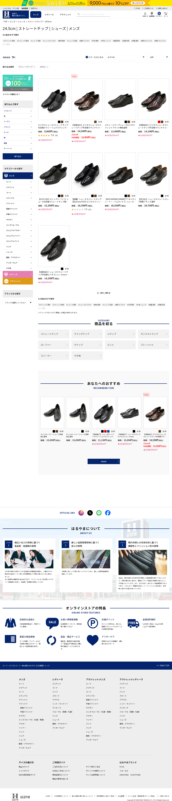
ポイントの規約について (95, 770)
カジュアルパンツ (12, 241)
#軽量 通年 (116, 41)
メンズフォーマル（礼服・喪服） (32, 719)
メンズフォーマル (12, 225)
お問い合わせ (162, 8)
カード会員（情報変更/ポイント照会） (142, 796)
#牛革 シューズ (106, 41)
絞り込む (17, 156)
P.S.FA (122, 766)
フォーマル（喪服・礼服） (62, 711)
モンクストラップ (149, 333)
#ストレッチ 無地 (23, 41)
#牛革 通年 (95, 41)
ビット (111, 344)
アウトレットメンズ (95, 679)
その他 (8, 268)
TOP (5, 21)
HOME (48, 796)
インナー (22, 727)
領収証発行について (60, 774)
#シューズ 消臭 (72, 41)
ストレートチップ (35, 21)
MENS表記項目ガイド (27, 774)
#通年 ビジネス (84, 41)
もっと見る (6, 44)
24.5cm (44, 66)
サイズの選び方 (26, 762)
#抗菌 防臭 (125, 41)
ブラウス (55, 699)
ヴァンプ (78, 344)
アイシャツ (10, 203)
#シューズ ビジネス (49, 41)
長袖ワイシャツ (11, 209)
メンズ (36, 14)
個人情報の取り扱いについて (82, 796)
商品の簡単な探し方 (60, 778)
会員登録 (25, 8)
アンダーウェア (11, 263)
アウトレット (65, 14)
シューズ (21, 21)
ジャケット (10, 187)
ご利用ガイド (149, 8)
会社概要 (121, 796)
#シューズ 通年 (36, 41)
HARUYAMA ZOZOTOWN (130, 774)
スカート (55, 695)
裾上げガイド (24, 766)
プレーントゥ (147, 344)
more (103, 461)
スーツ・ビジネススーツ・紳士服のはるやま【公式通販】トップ (26, 665)
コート (8, 192)
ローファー (46, 344)
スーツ (8, 182)
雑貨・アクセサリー (13, 257)
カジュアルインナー (13, 236)
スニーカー (46, 355)
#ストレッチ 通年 (9, 41)
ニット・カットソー (60, 703)
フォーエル (124, 770)
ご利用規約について (61, 796)
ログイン (34, 8)
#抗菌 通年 (135, 41)
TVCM (138, 8)
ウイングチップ (81, 333)
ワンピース (56, 707)
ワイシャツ (23, 703)
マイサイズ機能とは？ (11, 94)
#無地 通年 (61, 41)
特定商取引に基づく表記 (105, 796)
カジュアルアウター (13, 230)
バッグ (8, 246)
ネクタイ (9, 219)
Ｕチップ (112, 333)
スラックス (10, 198)
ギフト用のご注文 (93, 766)
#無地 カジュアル (146, 41)
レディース (49, 14)
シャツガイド (24, 770)
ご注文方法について (60, 766)
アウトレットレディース (131, 679)
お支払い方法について (61, 770)
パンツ (21, 731)
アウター (22, 723)
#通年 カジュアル (160, 41)
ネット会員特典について (95, 774)
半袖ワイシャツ (11, 214)
